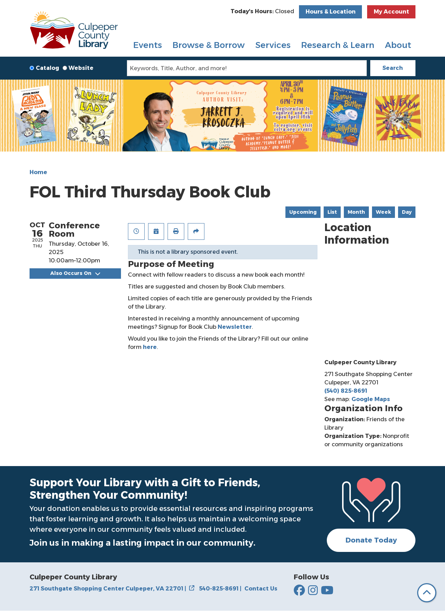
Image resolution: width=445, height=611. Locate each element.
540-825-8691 (220, 588)
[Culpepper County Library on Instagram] (313, 591)
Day (407, 212)
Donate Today (371, 540)
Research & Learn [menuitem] (337, 45)
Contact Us (260, 588)
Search (392, 68)
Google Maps (370, 399)
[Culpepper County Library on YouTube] (327, 591)
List (332, 212)
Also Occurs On (75, 273)
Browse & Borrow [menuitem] (208, 45)
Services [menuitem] (273, 45)
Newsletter (235, 327)
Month (356, 212)
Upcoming (303, 212)
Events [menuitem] (147, 45)
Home (38, 172)
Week (383, 212)
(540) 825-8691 (345, 391)
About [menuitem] (398, 45)
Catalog (47, 68)
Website (81, 68)
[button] (262, 11)
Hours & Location (331, 11)
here (150, 347)
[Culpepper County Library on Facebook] (299, 591)
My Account (391, 11)
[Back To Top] (426, 592)
